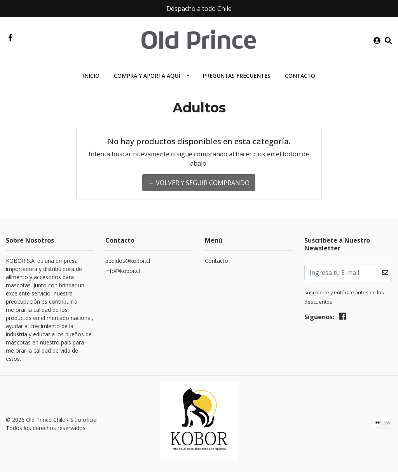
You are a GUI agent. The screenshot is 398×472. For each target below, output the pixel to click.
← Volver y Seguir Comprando (199, 182)
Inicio (91, 75)
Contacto (300, 75)
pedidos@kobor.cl (127, 260)
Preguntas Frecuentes (236, 75)
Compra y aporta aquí (147, 75)
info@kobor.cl (122, 270)
